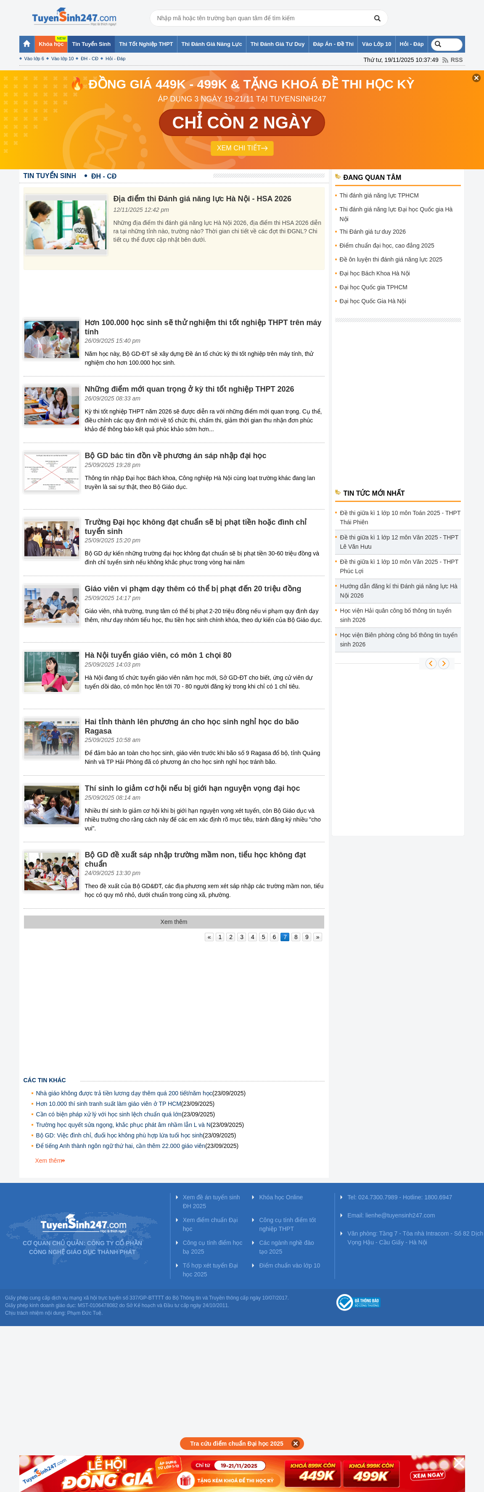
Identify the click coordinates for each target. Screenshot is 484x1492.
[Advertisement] (176, 291)
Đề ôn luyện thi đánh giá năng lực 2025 (391, 259)
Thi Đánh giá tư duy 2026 (373, 231)
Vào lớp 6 (34, 58)
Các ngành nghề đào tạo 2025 (286, 1247)
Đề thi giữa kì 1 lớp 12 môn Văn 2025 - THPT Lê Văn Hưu (399, 542)
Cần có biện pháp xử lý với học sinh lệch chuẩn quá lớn (109, 1114)
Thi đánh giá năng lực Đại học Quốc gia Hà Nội (396, 214)
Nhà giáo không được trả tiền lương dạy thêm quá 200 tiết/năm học (124, 1093)
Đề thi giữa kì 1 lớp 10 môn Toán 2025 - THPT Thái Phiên (400, 518)
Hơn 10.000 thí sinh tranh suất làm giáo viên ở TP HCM (108, 1103)
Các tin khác (45, 1080)
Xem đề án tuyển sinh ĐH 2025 (211, 1201)
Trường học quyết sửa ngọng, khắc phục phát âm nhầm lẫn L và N (123, 1124)
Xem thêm (48, 1160)
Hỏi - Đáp (115, 58)
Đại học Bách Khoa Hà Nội (375, 273)
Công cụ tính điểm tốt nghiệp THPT (287, 1224)
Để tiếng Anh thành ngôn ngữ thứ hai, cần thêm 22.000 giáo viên (120, 1145)
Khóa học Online (281, 1197)
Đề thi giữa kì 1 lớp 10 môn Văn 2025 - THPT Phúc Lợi (399, 566)
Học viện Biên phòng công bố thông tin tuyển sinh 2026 (399, 640)
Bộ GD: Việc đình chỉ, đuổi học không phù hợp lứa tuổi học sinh (119, 1135)
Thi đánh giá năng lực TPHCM (379, 195)
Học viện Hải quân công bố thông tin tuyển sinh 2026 (396, 615)
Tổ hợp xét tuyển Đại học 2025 (210, 1270)
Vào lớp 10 (62, 58)
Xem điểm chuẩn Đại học (210, 1224)
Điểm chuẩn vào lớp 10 (289, 1265)
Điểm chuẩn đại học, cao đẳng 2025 (387, 245)
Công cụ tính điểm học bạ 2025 (213, 1247)
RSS (457, 59)
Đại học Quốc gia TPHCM (373, 287)
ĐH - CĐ (89, 58)
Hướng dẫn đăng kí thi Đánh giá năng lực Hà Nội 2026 (399, 591)
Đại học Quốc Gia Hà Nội (373, 301)
